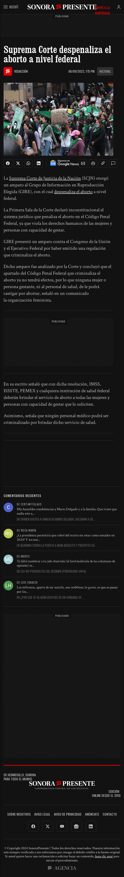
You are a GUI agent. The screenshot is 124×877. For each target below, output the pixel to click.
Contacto (110, 814)
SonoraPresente (62, 7)
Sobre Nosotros (19, 814)
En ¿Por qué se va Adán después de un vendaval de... (50, 597)
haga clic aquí (104, 856)
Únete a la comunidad (102, 8)
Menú (11, 6)
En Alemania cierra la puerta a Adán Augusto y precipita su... (57, 545)
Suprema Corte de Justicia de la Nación (45, 178)
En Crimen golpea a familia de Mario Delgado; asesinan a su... (56, 519)
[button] (83, 163)
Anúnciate (92, 814)
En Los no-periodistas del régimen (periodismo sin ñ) (51, 571)
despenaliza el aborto (73, 192)
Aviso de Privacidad (67, 814)
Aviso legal (42, 814)
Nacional (105, 71)
